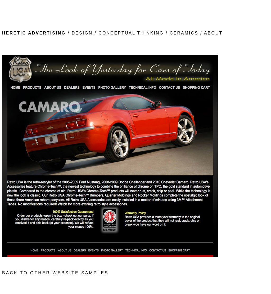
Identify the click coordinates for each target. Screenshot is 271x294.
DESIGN (82, 33)
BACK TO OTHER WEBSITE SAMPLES (55, 273)
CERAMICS (185, 33)
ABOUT (213, 33)
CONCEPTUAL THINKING (131, 33)
